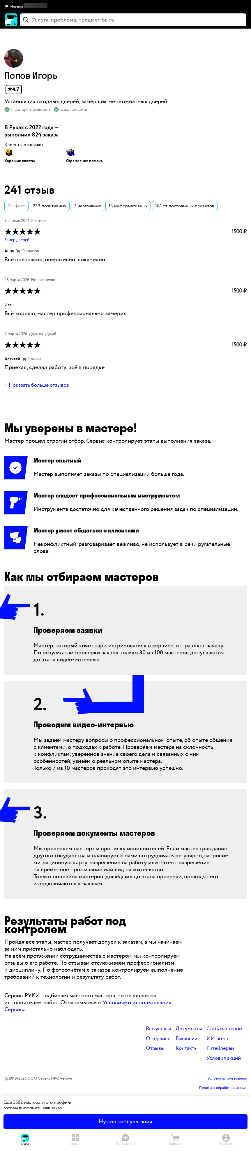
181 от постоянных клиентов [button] (184, 206)
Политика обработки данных (223, 1088)
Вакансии (186, 1039)
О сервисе (158, 1039)
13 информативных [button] (128, 206)
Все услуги (158, 1029)
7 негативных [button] (87, 206)
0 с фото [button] (16, 206)
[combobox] (133, 19)
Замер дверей (16, 240)
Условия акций (223, 1058)
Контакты (187, 1048)
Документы (189, 1029)
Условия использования (227, 1078)
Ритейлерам (220, 1048)
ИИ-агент (217, 1039)
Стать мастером (224, 1029)
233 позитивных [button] (49, 206)
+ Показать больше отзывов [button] (36, 385)
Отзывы (155, 1048)
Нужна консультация (125, 1121)
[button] (125, 7)
